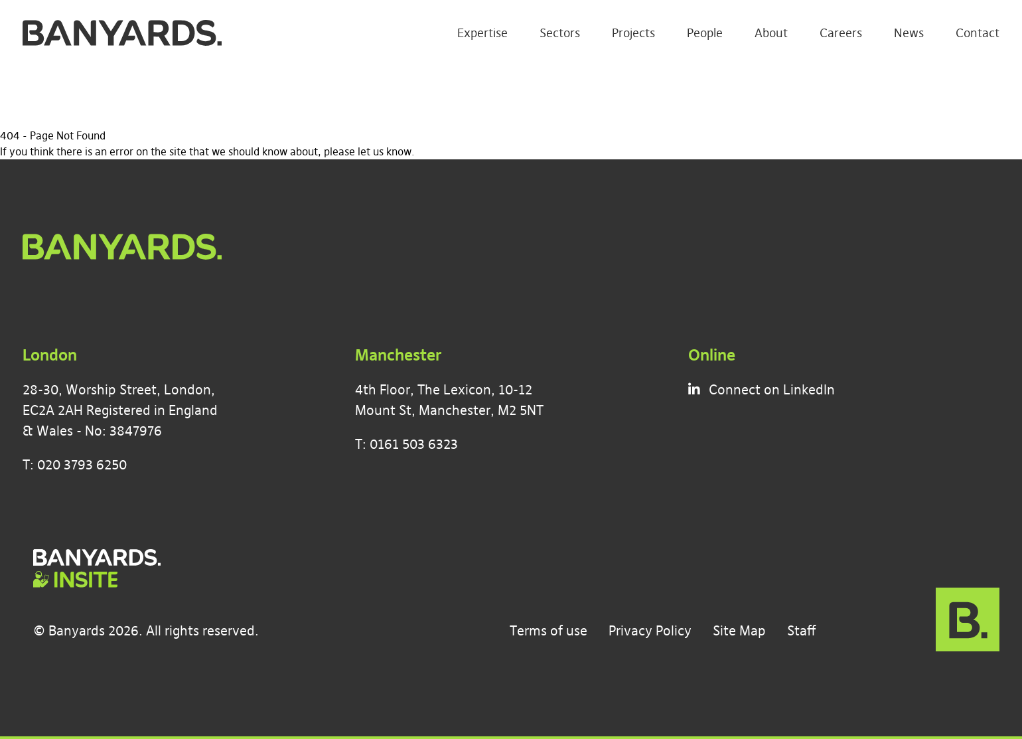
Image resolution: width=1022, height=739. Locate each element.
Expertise (482, 33)
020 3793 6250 (82, 464)
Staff (801, 630)
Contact (977, 33)
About (771, 33)
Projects (633, 33)
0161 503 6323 (414, 444)
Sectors (560, 33)
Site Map (739, 630)
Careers (841, 33)
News (909, 33)
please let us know (367, 151)
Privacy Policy (650, 630)
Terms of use (548, 630)
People (705, 33)
